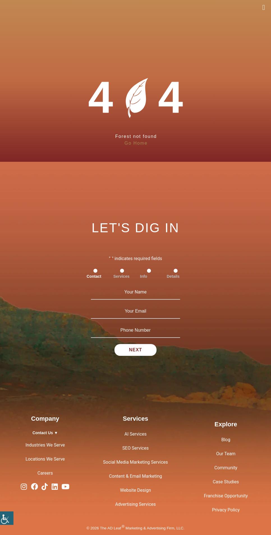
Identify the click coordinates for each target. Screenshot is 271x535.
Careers (45, 473)
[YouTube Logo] (65, 488)
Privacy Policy (226, 510)
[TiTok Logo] (45, 488)
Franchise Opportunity (226, 495)
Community (225, 467)
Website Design (135, 490)
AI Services (135, 434)
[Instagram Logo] (24, 488)
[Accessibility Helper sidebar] (6, 518)
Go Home (136, 143)
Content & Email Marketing (135, 476)
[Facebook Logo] (34, 488)
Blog (225, 439)
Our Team (226, 453)
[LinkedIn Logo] (55, 488)
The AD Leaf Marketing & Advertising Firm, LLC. (142, 528)
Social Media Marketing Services (135, 462)
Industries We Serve (45, 445)
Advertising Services (135, 504)
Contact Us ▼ (45, 433)
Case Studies (226, 481)
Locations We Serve (45, 459)
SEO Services (135, 448)
